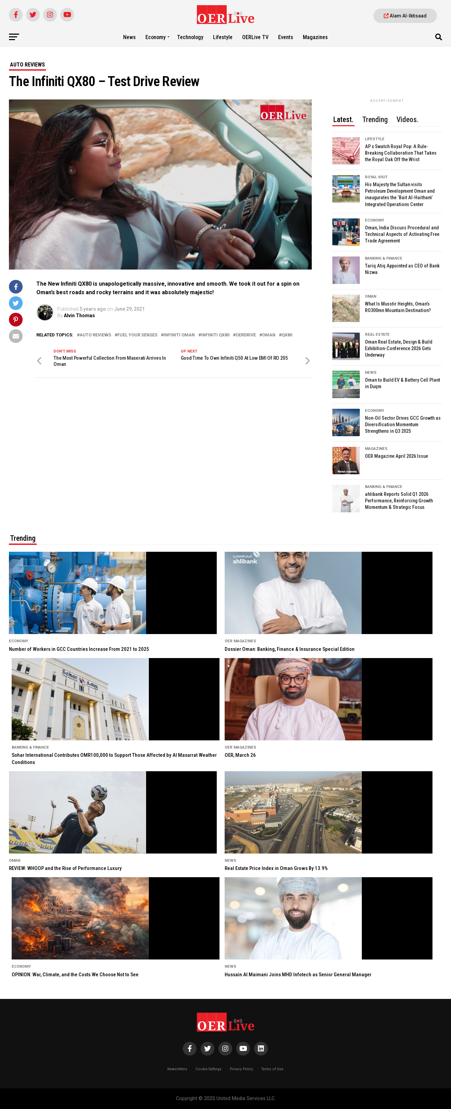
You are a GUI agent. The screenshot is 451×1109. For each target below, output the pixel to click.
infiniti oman (179, 335)
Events (285, 37)
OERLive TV (255, 37)
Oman (268, 335)
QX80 (287, 335)
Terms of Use (272, 1069)
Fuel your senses (137, 335)
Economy (155, 37)
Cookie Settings (208, 1069)
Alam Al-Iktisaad (405, 16)
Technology (190, 37)
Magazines (315, 37)
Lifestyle (223, 37)
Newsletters (177, 1069)
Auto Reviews (95, 335)
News (129, 37)
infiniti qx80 (215, 335)
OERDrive (246, 335)
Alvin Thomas (79, 315)
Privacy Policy (241, 1069)
